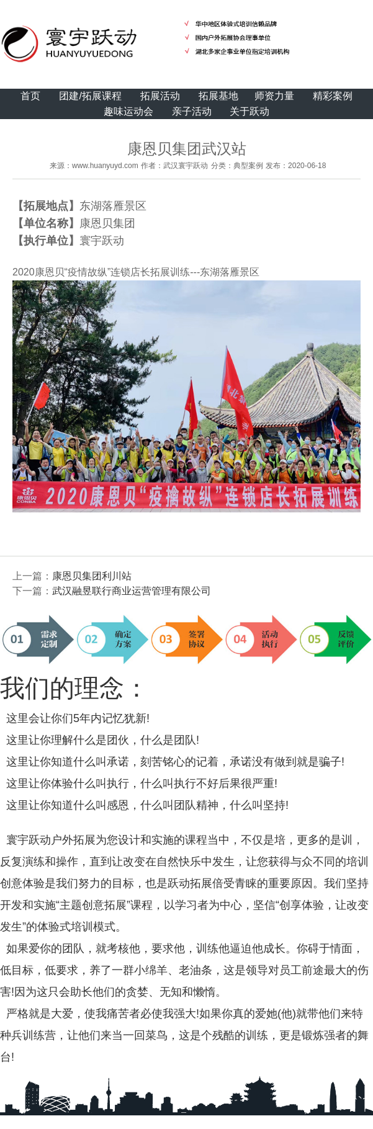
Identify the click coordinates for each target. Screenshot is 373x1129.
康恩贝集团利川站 (92, 576)
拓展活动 (160, 96)
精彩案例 (333, 96)
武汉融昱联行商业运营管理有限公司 (131, 591)
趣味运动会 (128, 111)
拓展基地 (218, 96)
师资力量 (274, 96)
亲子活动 (192, 111)
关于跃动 (249, 111)
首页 (30, 96)
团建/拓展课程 (90, 96)
